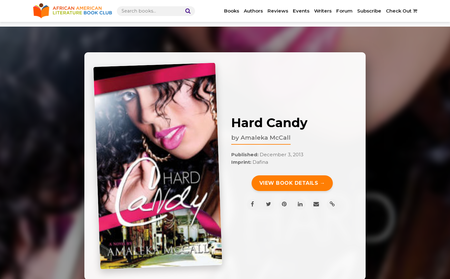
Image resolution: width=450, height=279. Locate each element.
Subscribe (369, 11)
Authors (253, 11)
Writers (323, 11)
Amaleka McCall (266, 137)
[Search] (186, 11)
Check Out (401, 11)
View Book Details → (292, 183)
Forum (344, 11)
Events (301, 11)
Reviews (278, 11)
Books (231, 11)
